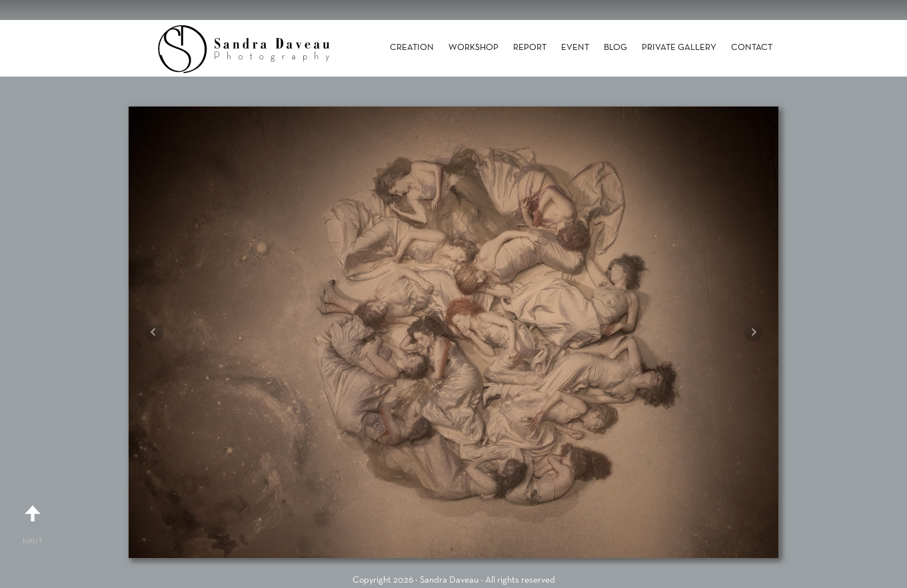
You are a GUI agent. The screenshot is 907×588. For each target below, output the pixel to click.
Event (575, 48)
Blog (615, 48)
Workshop (473, 48)
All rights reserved (520, 580)
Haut (32, 519)
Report (529, 48)
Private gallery (679, 48)
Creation (412, 48)
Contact (751, 48)
